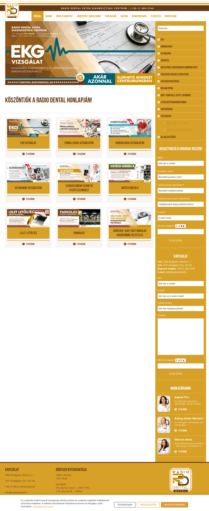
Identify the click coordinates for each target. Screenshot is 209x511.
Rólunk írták (167, 88)
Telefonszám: (164, 302)
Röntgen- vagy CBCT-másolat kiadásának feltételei (130, 233)
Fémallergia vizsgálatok (79, 143)
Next (152, 54)
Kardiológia (166, 46)
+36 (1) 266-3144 (186, 268)
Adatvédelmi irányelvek (43, 506)
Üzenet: (161, 315)
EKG (162, 39)
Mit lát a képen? (171, 226)
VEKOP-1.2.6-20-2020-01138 (179, 130)
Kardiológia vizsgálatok (130, 143)
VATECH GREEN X (130, 188)
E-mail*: (161, 212)
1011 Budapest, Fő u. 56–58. (20, 480)
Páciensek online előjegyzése (175, 74)
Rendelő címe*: (165, 171)
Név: (159, 278)
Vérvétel (165, 60)
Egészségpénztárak (170, 81)
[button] (201, 32)
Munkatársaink (139, 16)
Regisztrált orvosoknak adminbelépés (179, 67)
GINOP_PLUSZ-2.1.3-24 (176, 123)
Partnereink (167, 109)
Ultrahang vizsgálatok (28, 188)
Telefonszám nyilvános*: (170, 185)
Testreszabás (124, 505)
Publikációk (111, 16)
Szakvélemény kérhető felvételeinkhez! (79, 188)
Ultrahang (166, 53)
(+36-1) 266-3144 (142, 8)
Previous (8, 54)
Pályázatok (166, 116)
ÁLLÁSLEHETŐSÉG (168, 137)
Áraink (48, 16)
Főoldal (37, 16)
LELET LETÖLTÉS (28, 233)
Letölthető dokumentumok (173, 102)
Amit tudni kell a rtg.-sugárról (176, 95)
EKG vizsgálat (28, 143)
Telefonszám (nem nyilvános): (173, 198)
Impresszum (170, 16)
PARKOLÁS (79, 233)
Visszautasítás (148, 505)
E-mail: (161, 290)
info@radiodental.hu (176, 272)
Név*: (160, 157)
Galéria (124, 16)
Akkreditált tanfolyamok (89, 16)
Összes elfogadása (174, 505)
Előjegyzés (156, 16)
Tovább (30, 153)
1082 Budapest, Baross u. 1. (20, 475)
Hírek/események (64, 16)
